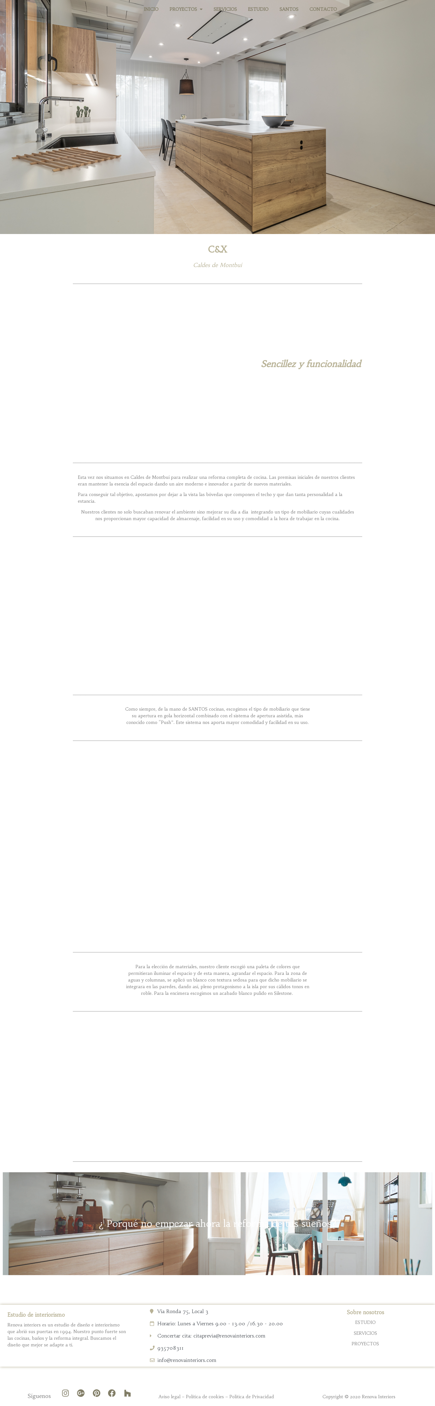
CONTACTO (323, 9)
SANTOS (289, 9)
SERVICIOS (225, 9)
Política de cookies (205, 1396)
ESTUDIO (258, 9)
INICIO (151, 9)
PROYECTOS (186, 9)
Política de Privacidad (251, 1396)
